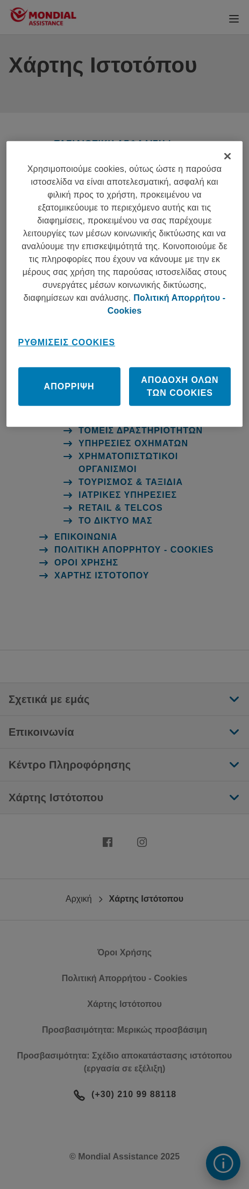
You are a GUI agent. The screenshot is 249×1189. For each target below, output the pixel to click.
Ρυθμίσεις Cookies (67, 342)
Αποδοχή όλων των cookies (179, 386)
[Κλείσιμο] (227, 156)
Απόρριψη (69, 386)
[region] (124, 284)
